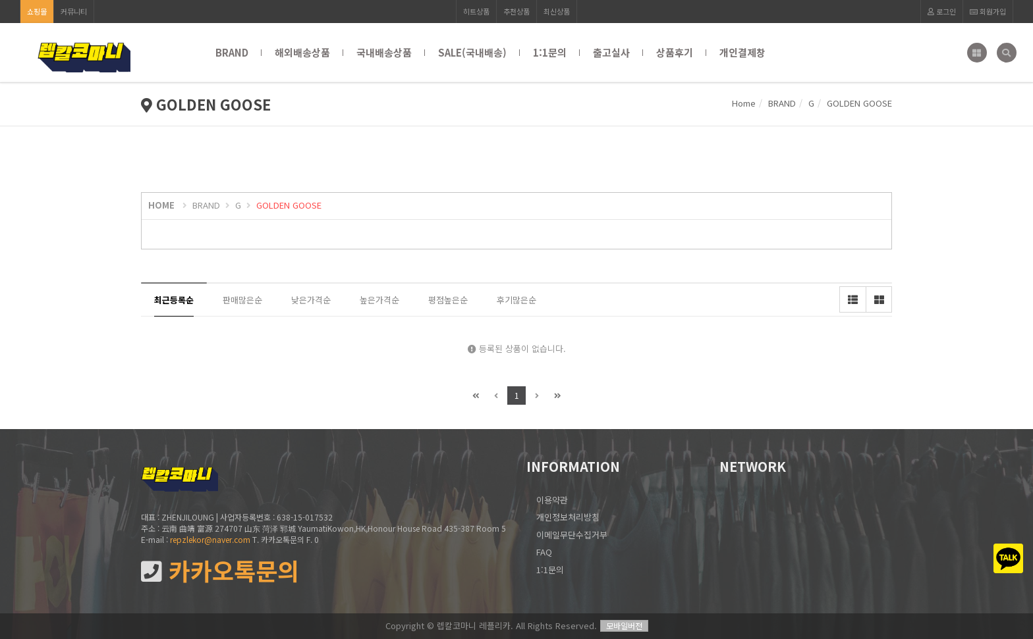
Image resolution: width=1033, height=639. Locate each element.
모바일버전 (624, 625)
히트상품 (476, 11)
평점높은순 (448, 300)
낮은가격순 (311, 300)
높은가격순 (379, 300)
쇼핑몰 (37, 11)
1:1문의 (550, 52)
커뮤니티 (74, 11)
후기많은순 (516, 300)
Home (744, 103)
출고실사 (611, 52)
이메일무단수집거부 (571, 534)
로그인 (942, 11)
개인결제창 (742, 52)
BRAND (231, 52)
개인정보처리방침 (568, 517)
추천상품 (516, 11)
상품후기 (674, 52)
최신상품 (557, 11)
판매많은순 (242, 300)
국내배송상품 (384, 52)
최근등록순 (174, 300)
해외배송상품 (302, 52)
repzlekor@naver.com (210, 539)
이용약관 (552, 500)
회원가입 (988, 11)
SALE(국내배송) (472, 52)
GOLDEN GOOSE (288, 205)
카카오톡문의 (220, 571)
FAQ (544, 552)
